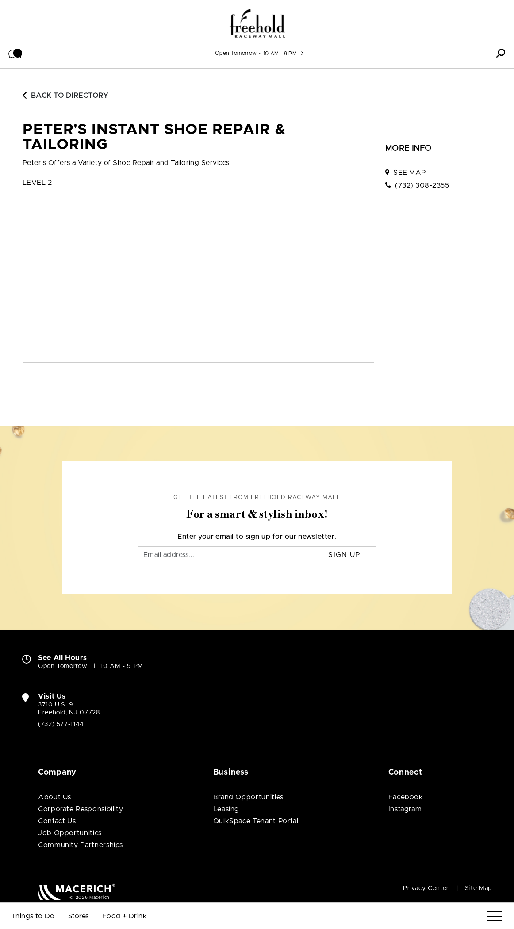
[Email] (225, 554)
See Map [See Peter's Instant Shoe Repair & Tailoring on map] (409, 172)
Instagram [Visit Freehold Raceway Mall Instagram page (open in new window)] (405, 809)
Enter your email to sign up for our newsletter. (257, 536)
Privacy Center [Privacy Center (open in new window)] (426, 888)
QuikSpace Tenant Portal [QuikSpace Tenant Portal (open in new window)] (256, 821)
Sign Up (344, 554)
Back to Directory (65, 95)
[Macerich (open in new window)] (76, 891)
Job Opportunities (70, 833)
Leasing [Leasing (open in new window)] (226, 809)
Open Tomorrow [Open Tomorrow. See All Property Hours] (62, 666)
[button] (15, 53)
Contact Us (57, 821)
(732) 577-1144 (61, 724)
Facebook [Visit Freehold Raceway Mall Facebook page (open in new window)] (405, 797)
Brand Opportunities (248, 797)
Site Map (478, 888)
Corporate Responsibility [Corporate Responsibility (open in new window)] (80, 809)
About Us (54, 797)
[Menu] (494, 916)
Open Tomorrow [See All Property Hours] (236, 53)
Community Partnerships (80, 844)
